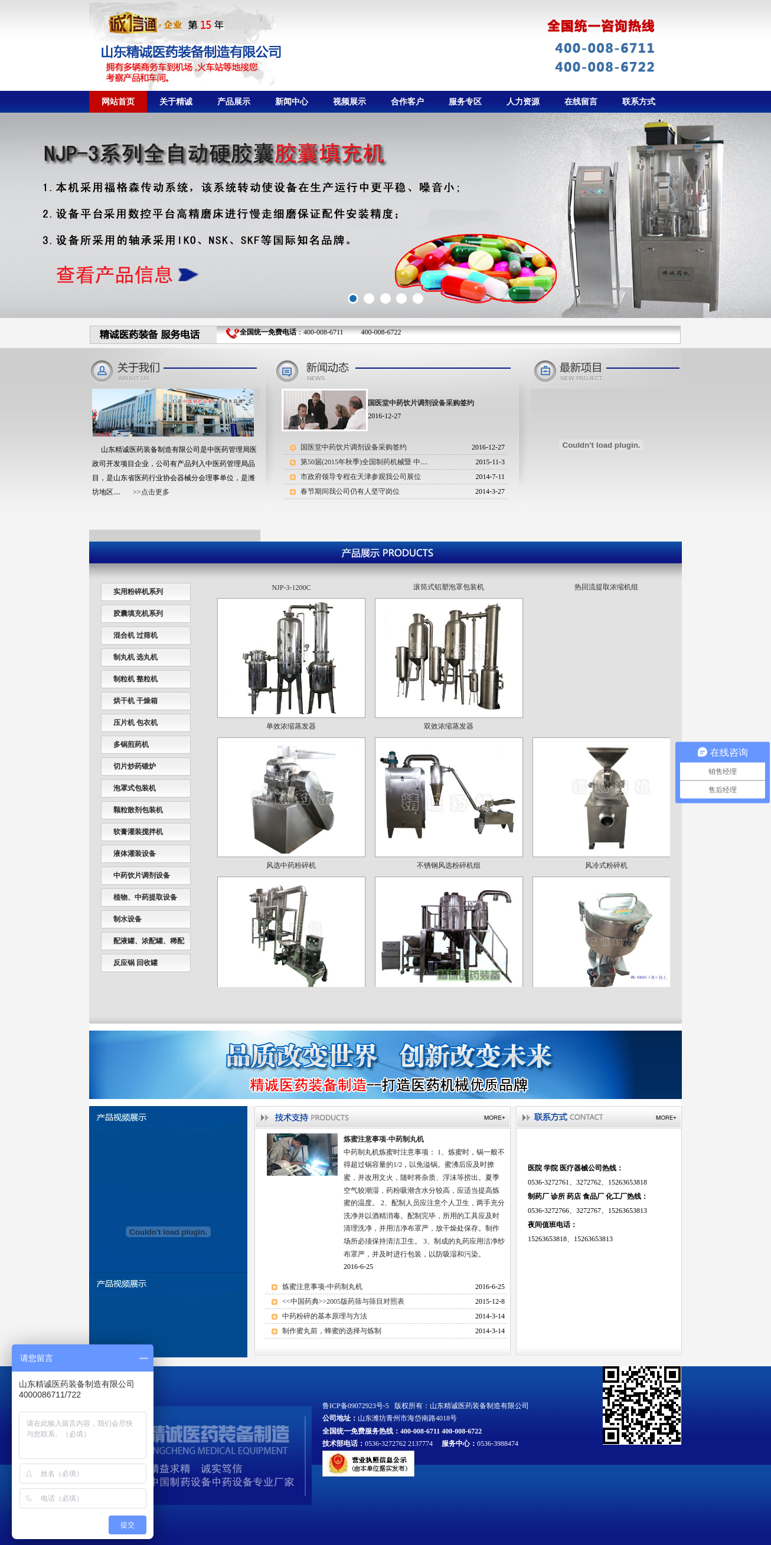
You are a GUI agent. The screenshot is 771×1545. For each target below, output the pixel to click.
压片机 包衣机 (135, 723)
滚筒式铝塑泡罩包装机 (448, 598)
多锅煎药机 (131, 744)
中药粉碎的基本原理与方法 (324, 1316)
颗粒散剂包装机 (138, 810)
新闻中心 (291, 101)
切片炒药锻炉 (134, 766)
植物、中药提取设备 (145, 897)
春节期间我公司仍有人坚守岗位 (350, 491)
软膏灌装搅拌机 (138, 832)
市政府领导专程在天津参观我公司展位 (360, 477)
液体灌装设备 (134, 853)
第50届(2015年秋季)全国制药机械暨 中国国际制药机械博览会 (395, 462)
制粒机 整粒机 (135, 679)
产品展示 (233, 101)
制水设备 (127, 919)
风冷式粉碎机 (606, 876)
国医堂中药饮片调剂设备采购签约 (353, 447)
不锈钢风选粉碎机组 (449, 876)
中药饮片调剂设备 (141, 875)
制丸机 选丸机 (135, 657)
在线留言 (580, 101)
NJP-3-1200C (291, 599)
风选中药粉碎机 (291, 876)
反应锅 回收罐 (135, 963)
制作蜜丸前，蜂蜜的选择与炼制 (331, 1331)
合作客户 (407, 101)
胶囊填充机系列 (138, 613)
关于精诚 (175, 101)
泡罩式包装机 (134, 788)
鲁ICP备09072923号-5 (355, 1406)
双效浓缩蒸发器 (448, 737)
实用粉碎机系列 (138, 592)
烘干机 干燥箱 (135, 701)
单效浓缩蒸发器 (291, 737)
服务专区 (465, 101)
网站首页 (118, 101)
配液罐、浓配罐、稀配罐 (148, 949)
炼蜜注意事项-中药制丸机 (322, 1286)
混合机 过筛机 (135, 635)
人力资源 (523, 101)
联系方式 (638, 101)
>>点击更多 (151, 492)
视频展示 (349, 101)
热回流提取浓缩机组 (606, 598)
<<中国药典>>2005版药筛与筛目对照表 (343, 1301)
